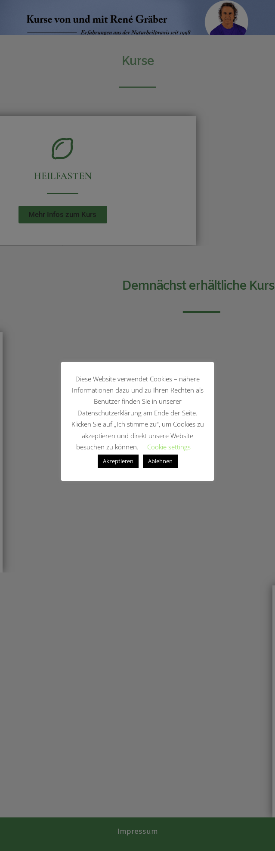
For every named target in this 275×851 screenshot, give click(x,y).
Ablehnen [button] (160, 461)
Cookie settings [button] (169, 447)
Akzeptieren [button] (118, 461)
